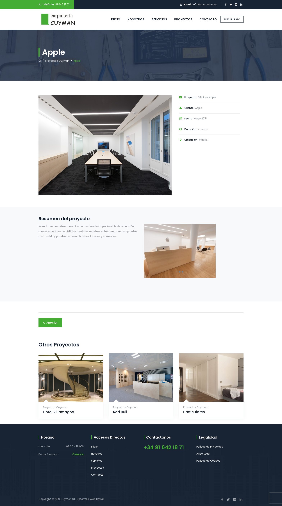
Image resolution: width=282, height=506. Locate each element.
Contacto (204, 19)
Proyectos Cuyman (55, 407)
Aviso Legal (203, 453)
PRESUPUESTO (232, 19)
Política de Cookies (208, 460)
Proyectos (179, 19)
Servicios (155, 19)
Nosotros (132, 19)
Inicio (111, 19)
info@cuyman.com (205, 4)
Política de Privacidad (209, 446)
